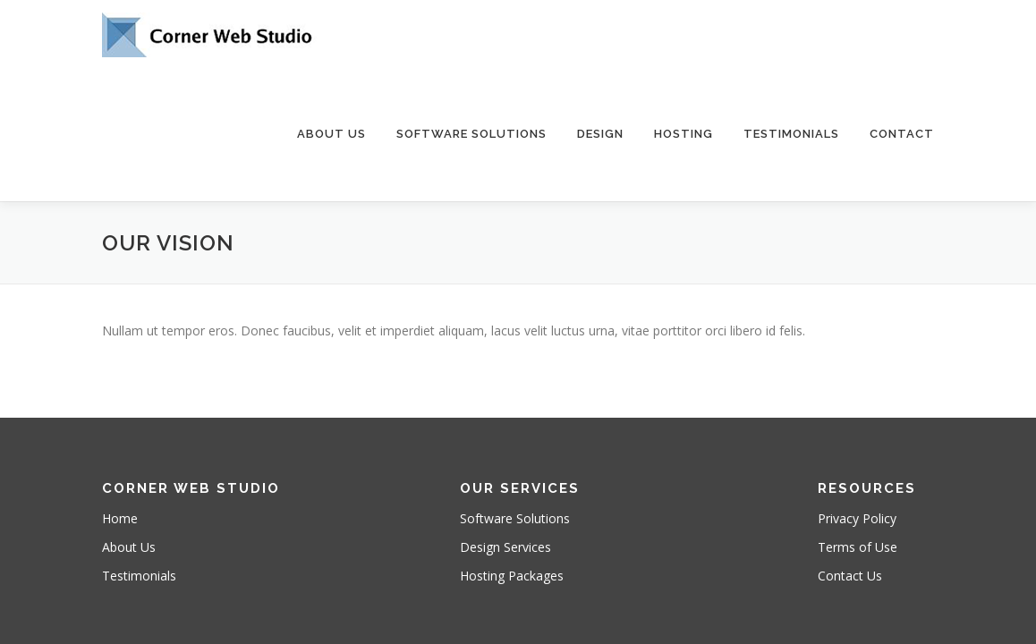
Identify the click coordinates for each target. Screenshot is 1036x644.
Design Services (505, 479)
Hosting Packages (512, 508)
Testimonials (791, 133)
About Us (331, 133)
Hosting (683, 133)
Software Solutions (471, 133)
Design (600, 133)
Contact (902, 133)
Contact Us (850, 508)
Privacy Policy (857, 451)
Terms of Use (857, 479)
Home (120, 451)
